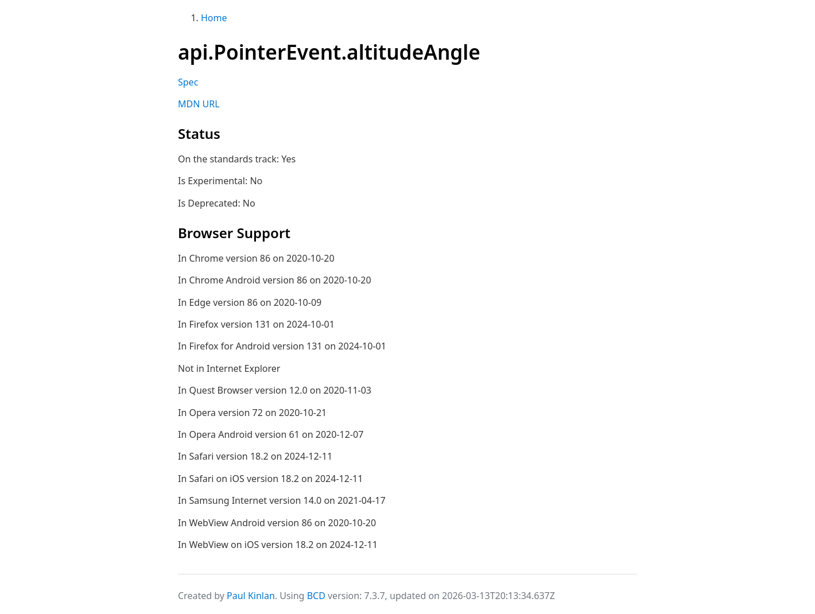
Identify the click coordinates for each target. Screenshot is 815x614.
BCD (316, 595)
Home (214, 17)
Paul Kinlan (251, 595)
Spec (188, 82)
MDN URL (199, 104)
